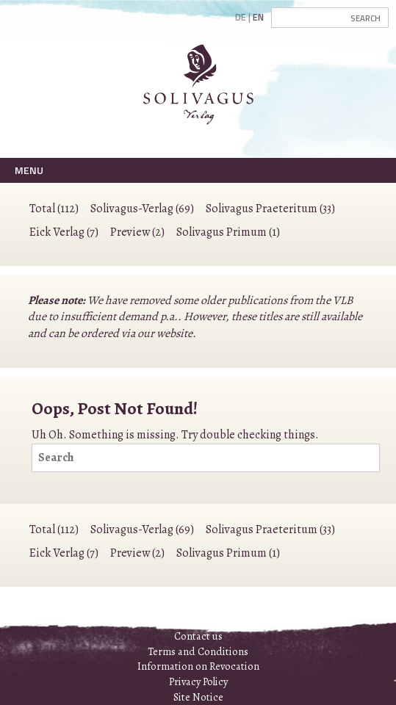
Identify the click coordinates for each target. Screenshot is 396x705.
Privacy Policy (198, 681)
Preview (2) (137, 232)
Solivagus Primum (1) (228, 232)
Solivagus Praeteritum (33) (270, 208)
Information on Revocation (198, 666)
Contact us (198, 636)
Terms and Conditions (198, 651)
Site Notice (198, 697)
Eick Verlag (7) (63, 232)
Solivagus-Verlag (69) (142, 208)
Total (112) (54, 208)
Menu (29, 170)
